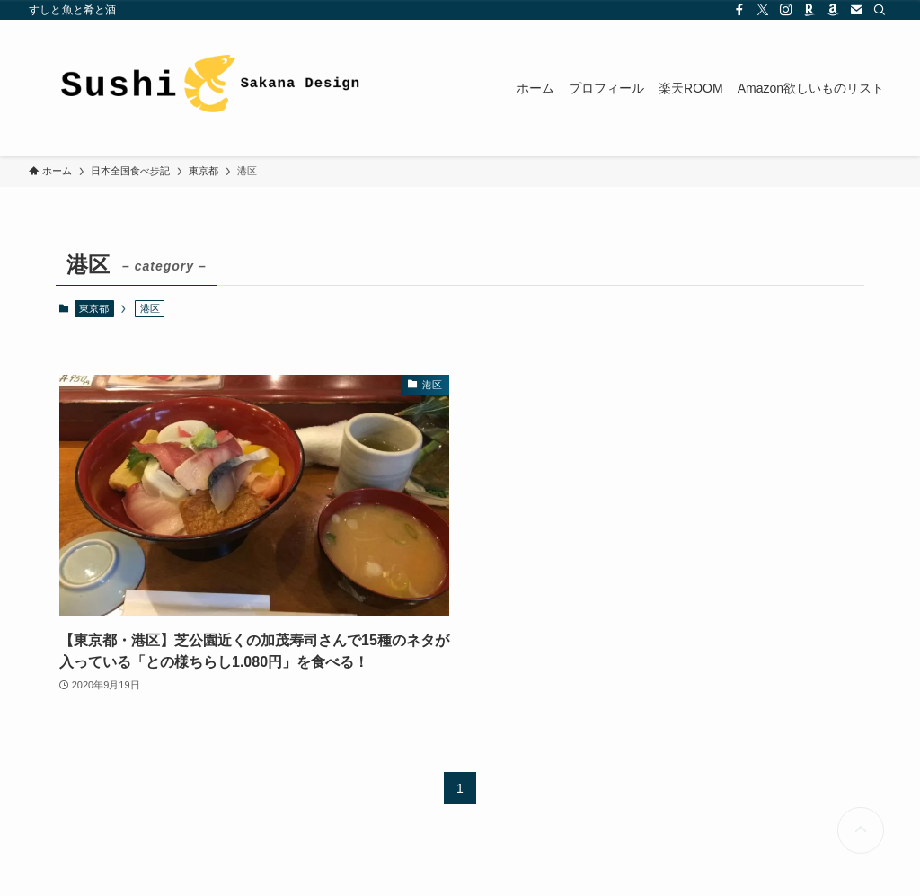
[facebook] (739, 10)
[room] (809, 10)
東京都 (94, 308)
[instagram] (786, 10)
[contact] (856, 10)
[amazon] (833, 10)
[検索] (879, 10)
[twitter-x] (762, 10)
